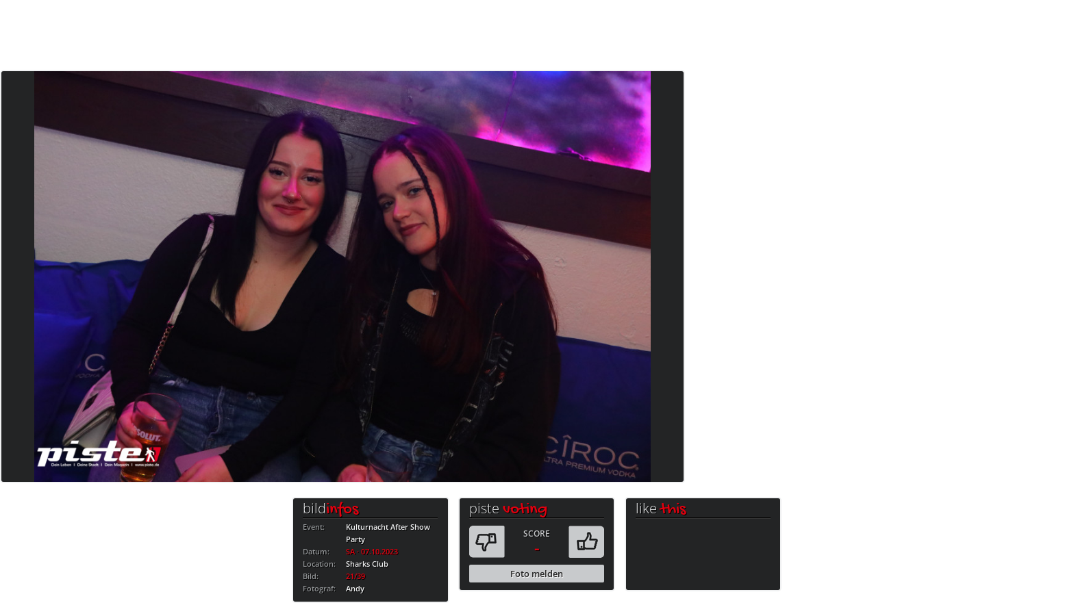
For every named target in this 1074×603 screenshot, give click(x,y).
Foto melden (536, 573)
